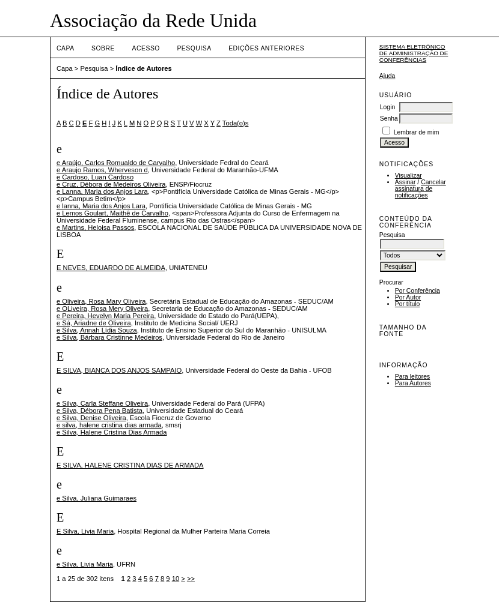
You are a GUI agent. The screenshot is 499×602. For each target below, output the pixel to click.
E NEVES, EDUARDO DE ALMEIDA (111, 267)
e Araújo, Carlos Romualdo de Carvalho (116, 162)
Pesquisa (194, 48)
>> (191, 578)
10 (175, 578)
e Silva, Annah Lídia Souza (97, 330)
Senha (389, 118)
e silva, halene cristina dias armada (109, 425)
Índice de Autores (143, 68)
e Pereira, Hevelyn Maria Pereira (105, 315)
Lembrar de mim (416, 132)
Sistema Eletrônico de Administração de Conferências (413, 53)
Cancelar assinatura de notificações (420, 189)
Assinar (405, 182)
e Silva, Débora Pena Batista (99, 410)
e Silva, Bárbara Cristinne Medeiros (109, 337)
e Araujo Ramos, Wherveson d (102, 169)
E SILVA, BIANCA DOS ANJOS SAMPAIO (119, 370)
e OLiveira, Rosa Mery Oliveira (102, 308)
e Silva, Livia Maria (85, 564)
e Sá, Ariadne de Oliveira (94, 323)
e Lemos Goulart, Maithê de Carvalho (112, 213)
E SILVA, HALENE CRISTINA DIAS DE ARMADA (130, 465)
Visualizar (408, 175)
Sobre (103, 48)
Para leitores (412, 376)
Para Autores (413, 383)
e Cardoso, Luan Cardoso (95, 177)
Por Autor (408, 297)
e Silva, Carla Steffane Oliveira (102, 403)
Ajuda (387, 76)
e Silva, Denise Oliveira (91, 417)
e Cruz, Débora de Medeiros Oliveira (111, 184)
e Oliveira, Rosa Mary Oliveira (101, 301)
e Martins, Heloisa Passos (95, 227)
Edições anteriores (266, 48)
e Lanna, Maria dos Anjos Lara (102, 191)
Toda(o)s (235, 123)
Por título (407, 304)
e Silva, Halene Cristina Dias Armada (112, 432)
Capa (66, 48)
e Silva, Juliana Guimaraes (96, 498)
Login (387, 107)
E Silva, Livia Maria (85, 531)
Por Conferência (417, 290)
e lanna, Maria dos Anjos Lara (101, 205)
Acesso (146, 48)
